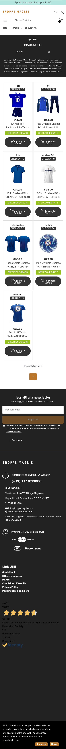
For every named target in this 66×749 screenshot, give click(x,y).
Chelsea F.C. (48, 155)
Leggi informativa (13, 431)
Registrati (33, 419)
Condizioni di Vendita (14, 583)
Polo (18, 155)
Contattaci (8, 572)
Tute (18, 86)
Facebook (15, 440)
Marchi (6, 579)
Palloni (48, 225)
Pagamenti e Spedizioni (15, 591)
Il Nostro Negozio (12, 576)
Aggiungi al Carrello (17, 142)
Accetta (41, 744)
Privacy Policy (10, 587)
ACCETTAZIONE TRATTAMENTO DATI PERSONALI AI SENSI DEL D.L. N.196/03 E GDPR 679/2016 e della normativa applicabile (33, 429)
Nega (54, 744)
